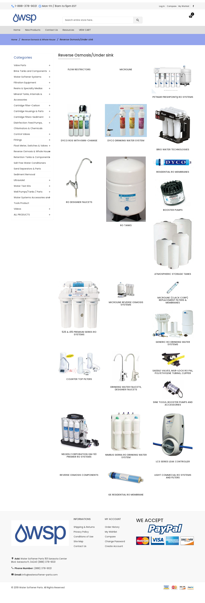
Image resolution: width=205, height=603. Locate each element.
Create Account (114, 556)
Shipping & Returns (84, 537)
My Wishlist (183, 6)
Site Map (78, 551)
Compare (171, 6)
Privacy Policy (81, 541)
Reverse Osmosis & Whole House (41, 39)
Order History (112, 537)
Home (14, 39)
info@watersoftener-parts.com (40, 584)
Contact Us (80, 556)
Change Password (115, 551)
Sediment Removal (24, 174)
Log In (162, 6)
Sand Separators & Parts (27, 168)
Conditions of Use (83, 546)
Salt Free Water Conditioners (30, 163)
